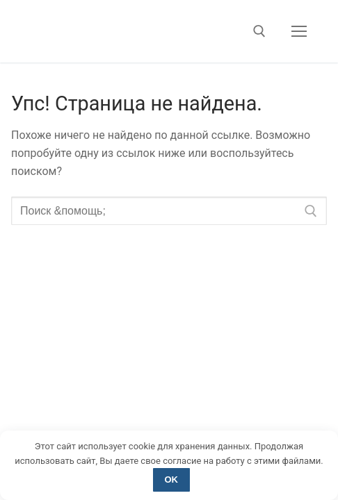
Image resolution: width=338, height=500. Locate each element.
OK (172, 479)
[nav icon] (299, 31)
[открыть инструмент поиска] (259, 31)
